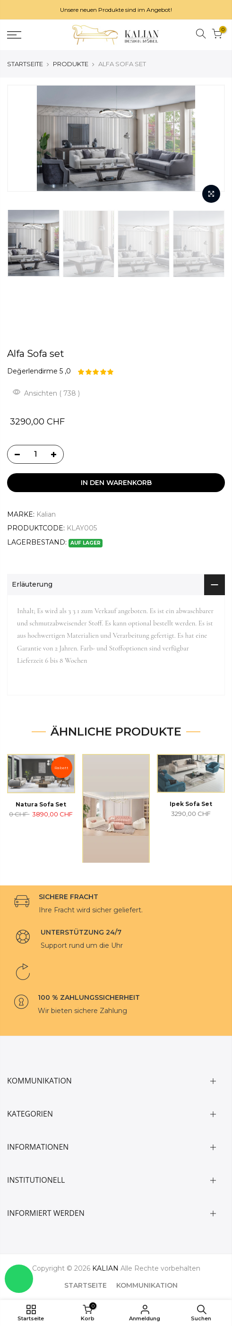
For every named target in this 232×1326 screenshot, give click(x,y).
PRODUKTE (70, 64)
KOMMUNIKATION (147, 1285)
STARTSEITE (25, 64)
